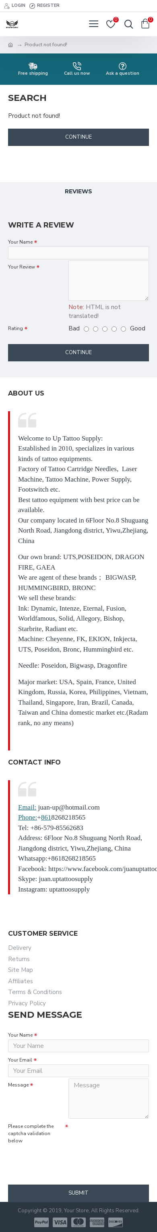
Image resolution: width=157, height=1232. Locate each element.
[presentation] (64, 1159)
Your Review (21, 267)
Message (18, 1085)
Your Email (20, 1060)
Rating (15, 328)
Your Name (20, 242)
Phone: (27, 817)
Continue (78, 137)
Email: (27, 807)
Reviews (78, 191)
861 (46, 817)
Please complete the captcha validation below (31, 1133)
